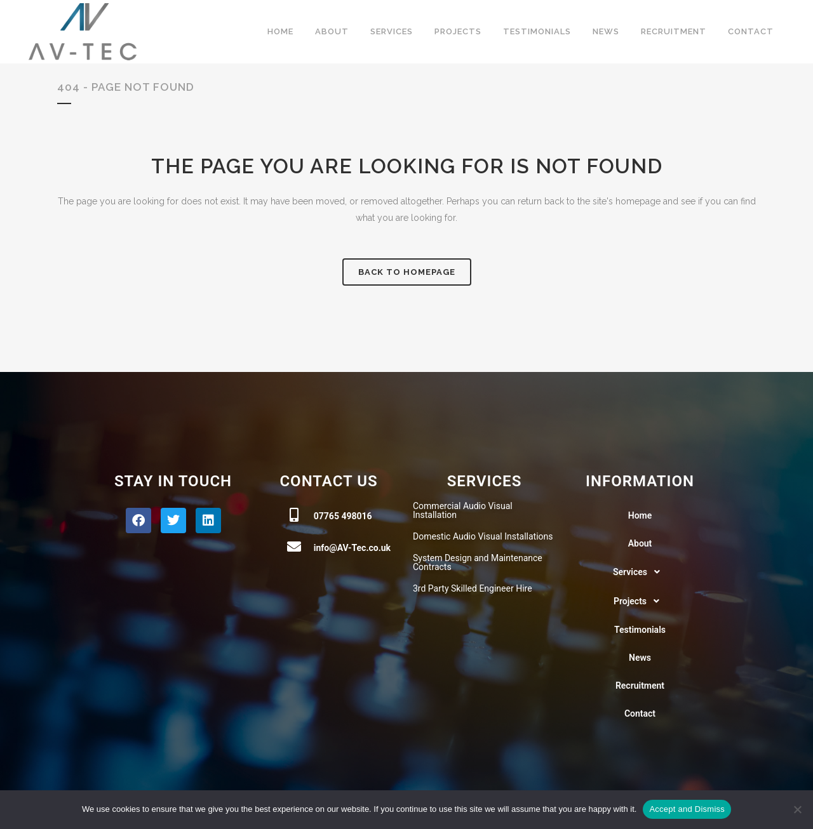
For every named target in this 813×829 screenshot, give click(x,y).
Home (640, 515)
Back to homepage (406, 272)
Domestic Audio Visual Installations (483, 536)
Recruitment (639, 685)
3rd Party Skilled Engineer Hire (472, 588)
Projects (640, 601)
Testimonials (640, 630)
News (640, 658)
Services (640, 571)
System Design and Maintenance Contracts (477, 562)
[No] (797, 809)
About (640, 543)
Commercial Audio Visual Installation (463, 510)
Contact (639, 713)
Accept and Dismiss (687, 809)
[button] (639, 572)
